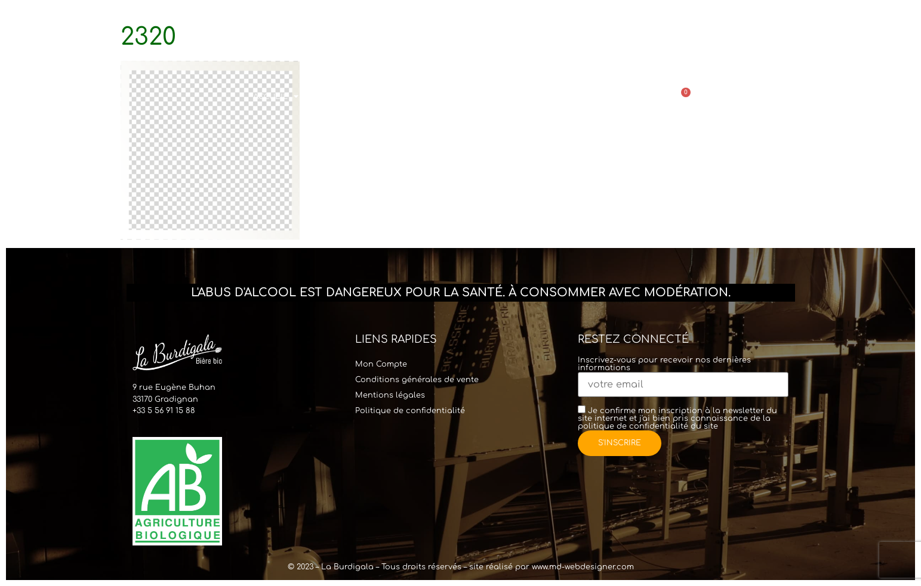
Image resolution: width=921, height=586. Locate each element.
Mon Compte (381, 364)
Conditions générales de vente (417, 380)
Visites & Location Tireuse (361, 96)
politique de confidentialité (633, 426)
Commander (499, 97)
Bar (432, 96)
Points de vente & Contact (592, 96)
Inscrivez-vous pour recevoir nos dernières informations (683, 372)
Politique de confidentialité (410, 411)
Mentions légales (390, 395)
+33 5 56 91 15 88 (164, 411)
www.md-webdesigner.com (583, 567)
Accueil (275, 97)
